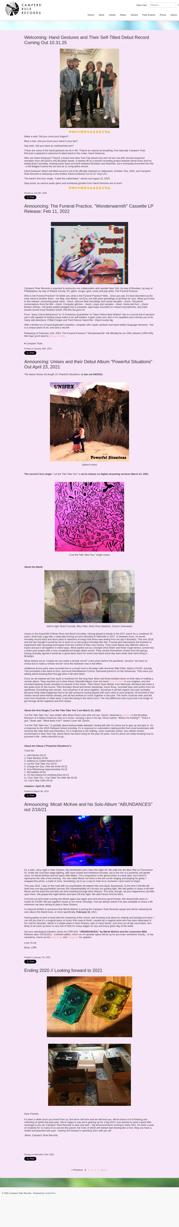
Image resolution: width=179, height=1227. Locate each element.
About (173, 14)
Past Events (148, 14)
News (123, 14)
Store (101, 14)
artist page (56, 937)
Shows (134, 14)
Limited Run (50, 1193)
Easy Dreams (116, 681)
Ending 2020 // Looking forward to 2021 (63, 970)
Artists (112, 14)
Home (91, 14)
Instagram (73, 937)
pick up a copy (57, 336)
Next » (104, 1169)
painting (126, 715)
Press (163, 14)
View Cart (141, 5)
